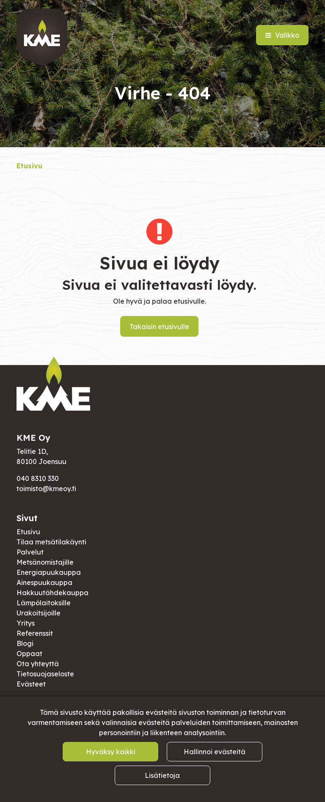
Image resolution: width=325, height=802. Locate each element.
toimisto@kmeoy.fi (46, 488)
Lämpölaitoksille (44, 603)
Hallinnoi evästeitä (214, 751)
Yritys (26, 623)
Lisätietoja (162, 775)
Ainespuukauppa (44, 582)
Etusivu (28, 531)
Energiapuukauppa (49, 572)
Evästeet (31, 684)
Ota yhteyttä (38, 663)
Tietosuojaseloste (45, 674)
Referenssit (35, 633)
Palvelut (30, 552)
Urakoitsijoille (39, 613)
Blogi (25, 643)
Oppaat (29, 653)
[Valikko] (282, 35)
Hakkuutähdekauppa (52, 592)
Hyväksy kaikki (110, 751)
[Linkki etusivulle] (42, 37)
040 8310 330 (38, 478)
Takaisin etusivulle (159, 326)
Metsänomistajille (45, 562)
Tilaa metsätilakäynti (51, 542)
